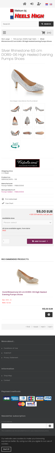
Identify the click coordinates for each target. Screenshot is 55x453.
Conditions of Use (9, 348)
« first (28, 326)
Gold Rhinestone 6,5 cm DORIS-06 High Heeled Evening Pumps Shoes (24, 293)
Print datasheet (11, 199)
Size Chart (9, 203)
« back (35, 326)
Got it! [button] (6, 449)
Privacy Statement (9, 357)
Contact (5, 380)
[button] (27, 222)
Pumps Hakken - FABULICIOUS (12, 192)
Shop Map (6, 375)
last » (50, 326)
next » (43, 326)
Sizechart (6, 353)
